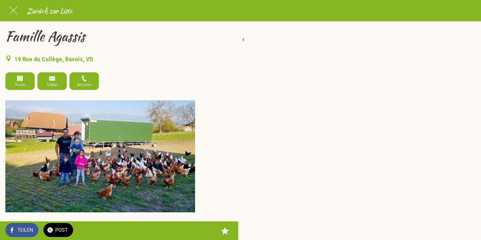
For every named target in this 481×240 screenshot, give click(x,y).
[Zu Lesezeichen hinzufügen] (187, 231)
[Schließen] (13, 11)
